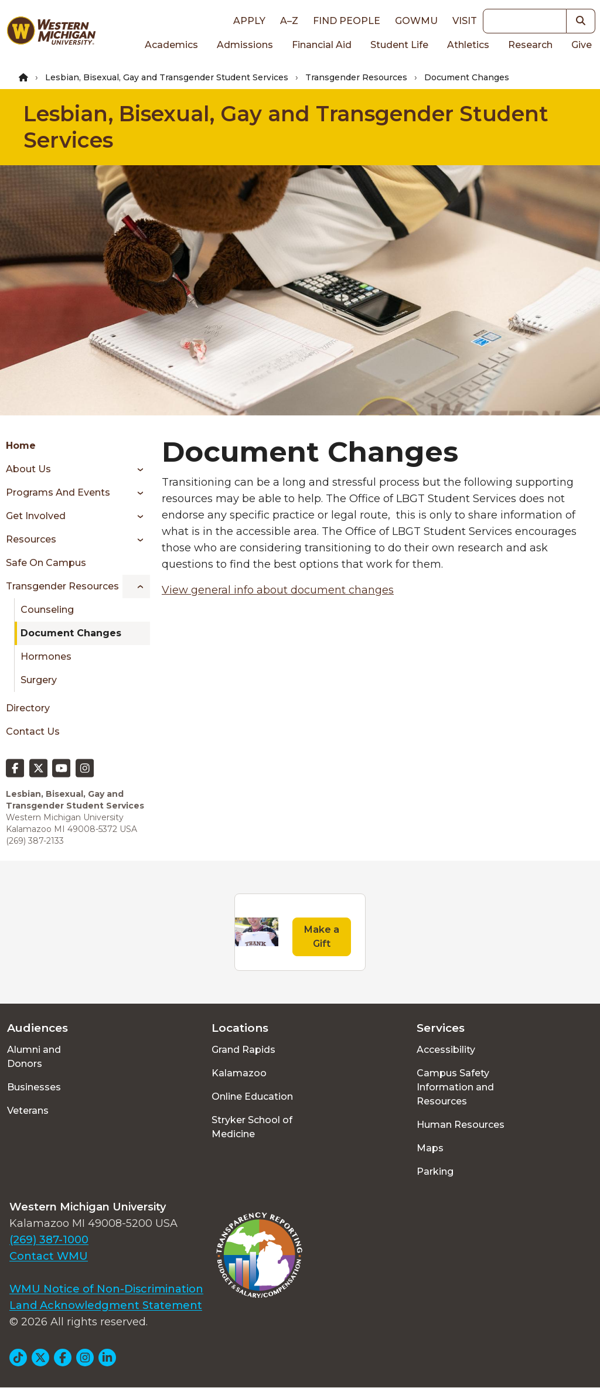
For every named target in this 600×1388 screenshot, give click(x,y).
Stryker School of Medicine (252, 1127)
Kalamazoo (239, 1073)
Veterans (28, 1110)
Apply (249, 20)
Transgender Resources (356, 77)
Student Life (399, 44)
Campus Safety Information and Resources (455, 1087)
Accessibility (446, 1049)
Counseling (47, 609)
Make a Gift (321, 936)
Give (581, 44)
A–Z (289, 20)
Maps (430, 1148)
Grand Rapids (243, 1049)
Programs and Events (58, 492)
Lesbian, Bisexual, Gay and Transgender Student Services (166, 77)
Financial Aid (322, 44)
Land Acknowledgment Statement (105, 1305)
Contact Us (33, 731)
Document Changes (71, 633)
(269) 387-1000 (48, 1239)
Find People (346, 20)
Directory (28, 708)
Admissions (245, 44)
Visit (464, 20)
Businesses (34, 1087)
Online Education (252, 1096)
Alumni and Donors (34, 1056)
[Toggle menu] (136, 469)
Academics (171, 44)
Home (21, 445)
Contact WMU (48, 1256)
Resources (31, 539)
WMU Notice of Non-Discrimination (106, 1289)
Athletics (468, 44)
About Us (28, 469)
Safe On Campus (46, 562)
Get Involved (36, 515)
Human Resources (460, 1124)
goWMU (416, 20)
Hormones (46, 656)
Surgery (39, 680)
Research (530, 44)
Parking (435, 1171)
